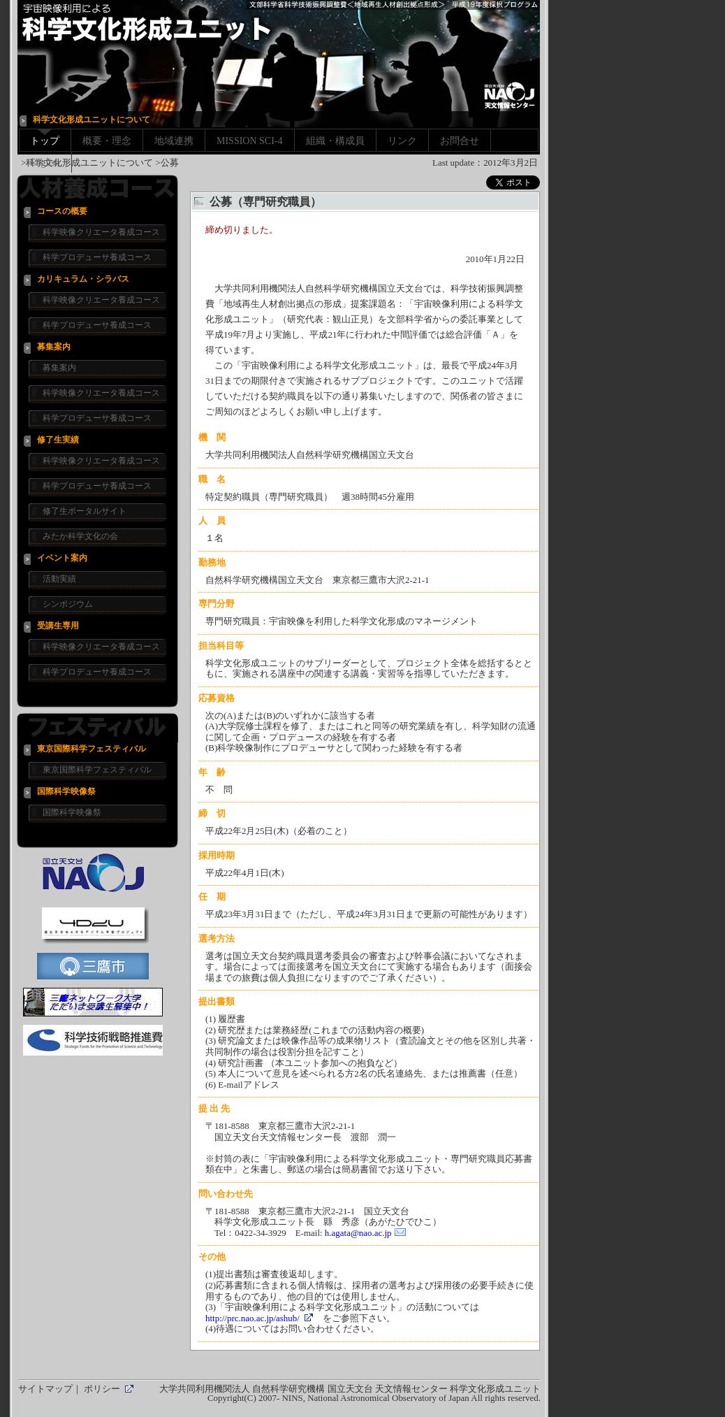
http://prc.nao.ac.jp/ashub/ (252, 1318)
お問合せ (459, 141)
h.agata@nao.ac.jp (358, 1233)
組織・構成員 (335, 141)
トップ (44, 141)
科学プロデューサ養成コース (97, 257)
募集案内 (59, 368)
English (45, 162)
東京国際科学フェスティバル (97, 770)
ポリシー (102, 1388)
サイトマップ (45, 1388)
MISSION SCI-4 (250, 141)
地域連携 (173, 141)
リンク (402, 141)
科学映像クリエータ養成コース (101, 232)
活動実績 (59, 579)
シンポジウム (68, 604)
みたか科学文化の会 (80, 536)
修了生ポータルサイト (84, 511)
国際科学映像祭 (72, 812)
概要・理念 (106, 141)
